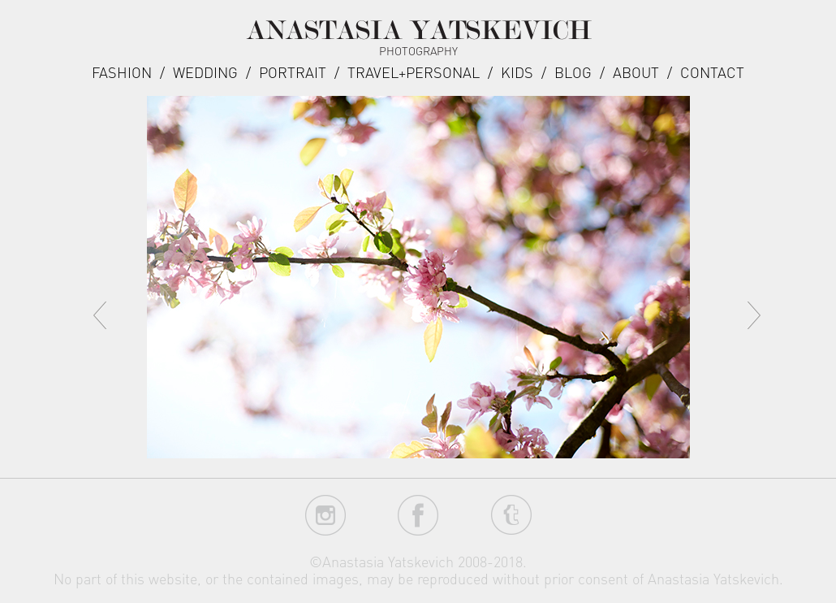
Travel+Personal (413, 72)
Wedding (205, 72)
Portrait (292, 72)
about (636, 72)
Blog (573, 72)
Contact (712, 72)
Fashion (122, 72)
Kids (517, 72)
